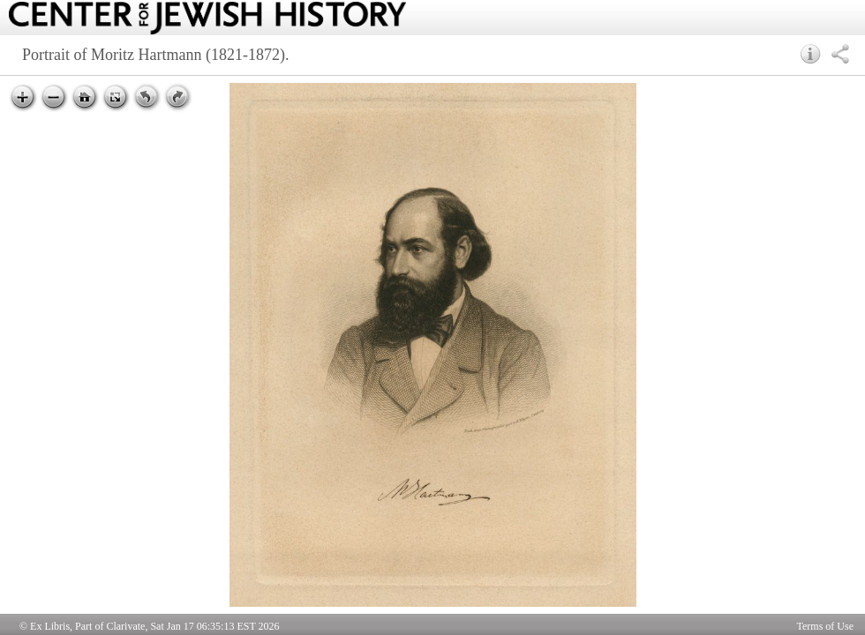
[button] (811, 54)
